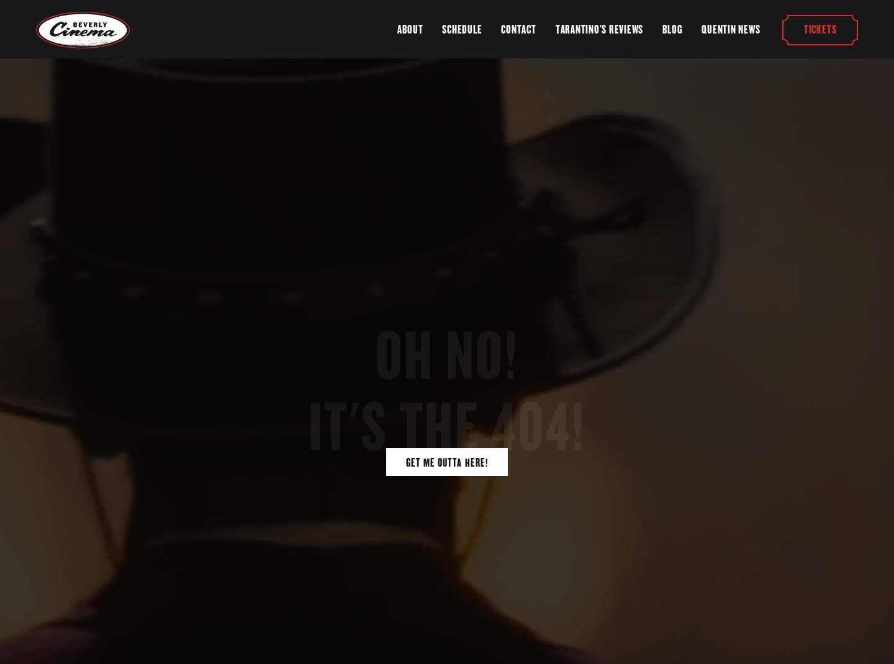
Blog (672, 29)
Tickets (820, 29)
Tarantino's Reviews (599, 29)
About (410, 29)
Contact (518, 29)
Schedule (462, 29)
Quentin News (731, 29)
